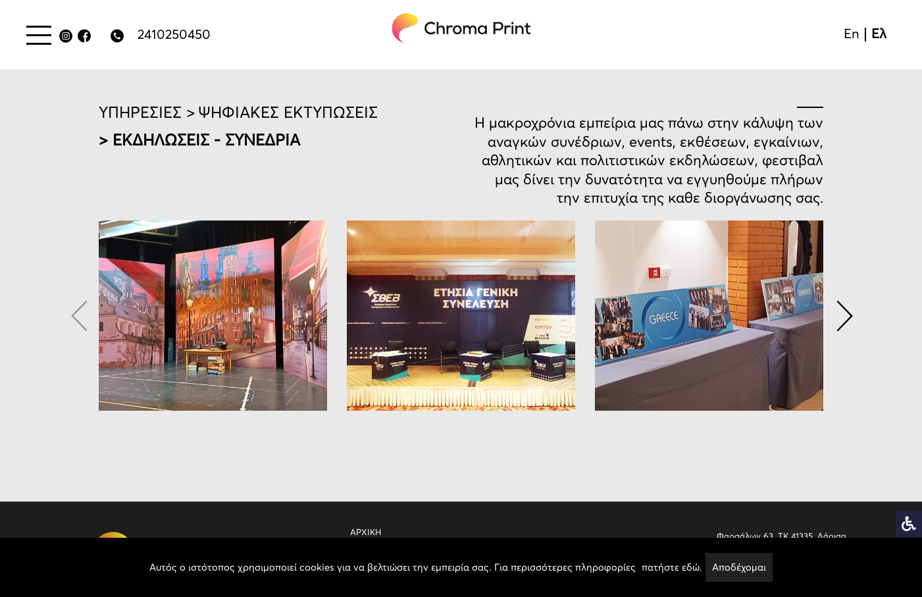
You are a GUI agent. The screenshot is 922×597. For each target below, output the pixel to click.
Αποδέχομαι (739, 567)
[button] (843, 316)
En (851, 33)
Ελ (878, 33)
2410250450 (174, 34)
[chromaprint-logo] (461, 28)
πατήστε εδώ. (672, 567)
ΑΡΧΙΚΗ (365, 532)
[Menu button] (38, 34)
